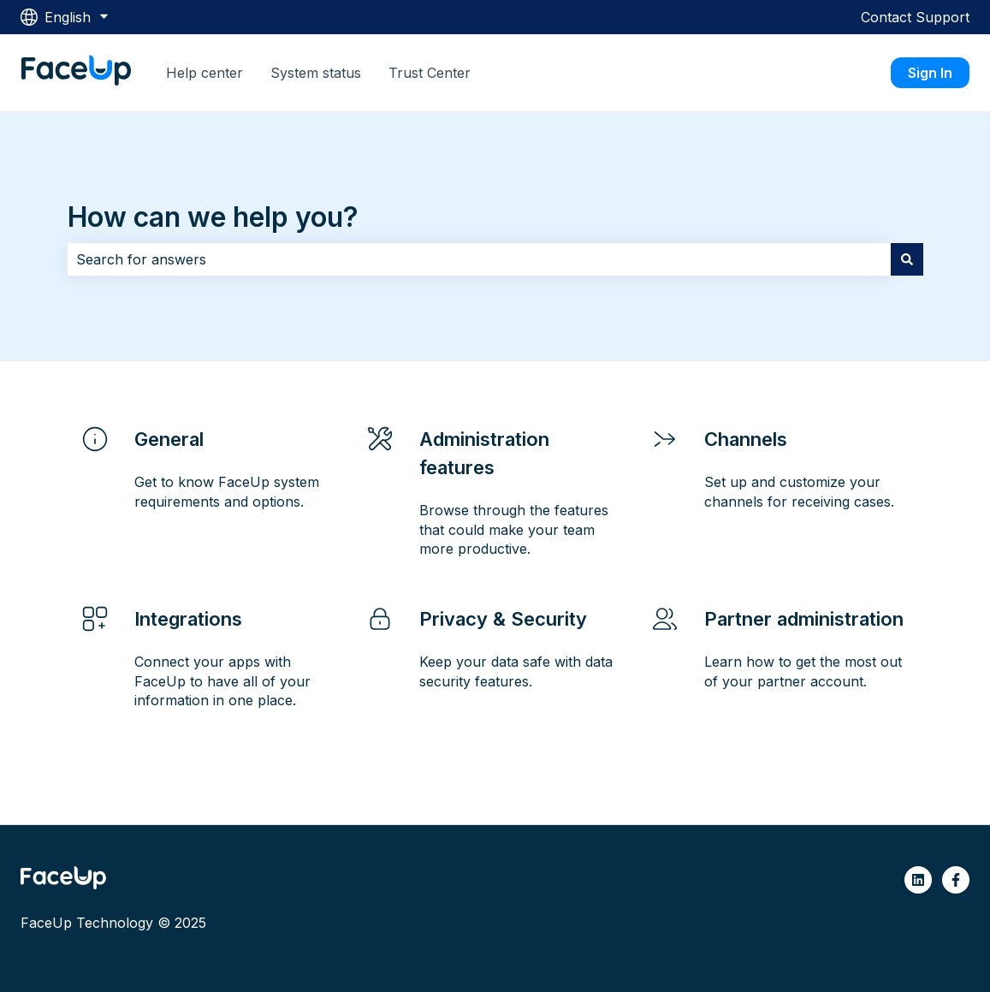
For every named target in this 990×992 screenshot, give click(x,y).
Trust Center (429, 72)
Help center (204, 72)
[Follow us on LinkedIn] (918, 880)
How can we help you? (213, 217)
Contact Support (915, 17)
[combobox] (479, 259)
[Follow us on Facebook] (955, 880)
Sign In (930, 72)
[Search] (907, 259)
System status (315, 72)
